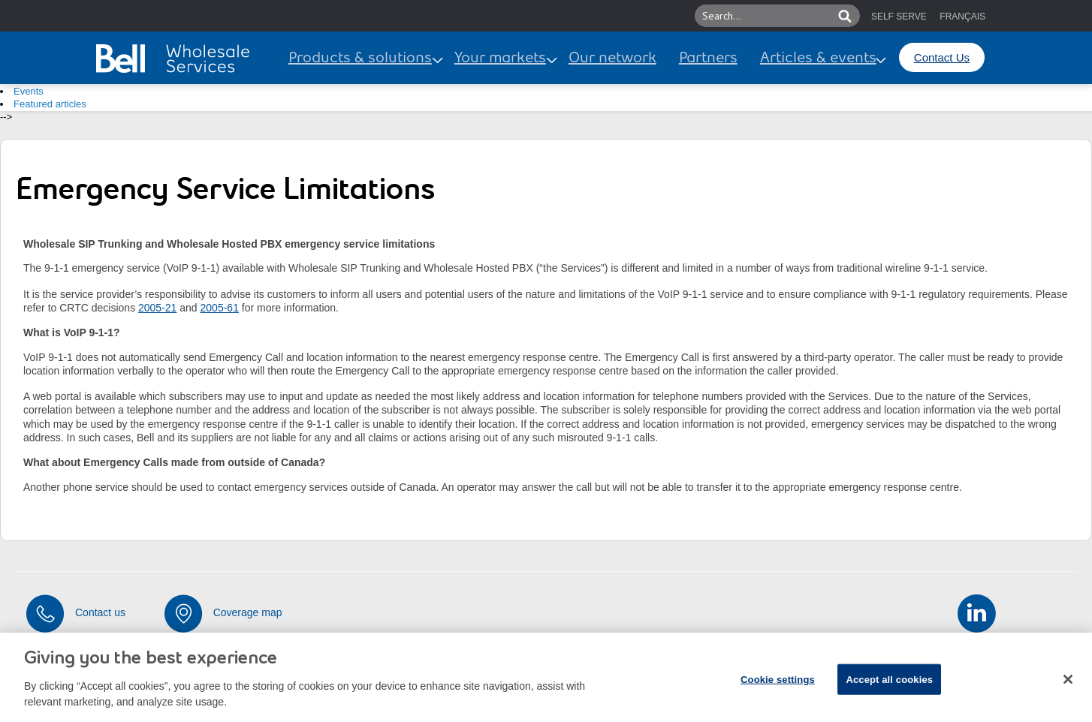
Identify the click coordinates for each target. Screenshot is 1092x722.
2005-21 (157, 308)
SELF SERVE (899, 16)
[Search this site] (766, 16)
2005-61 (220, 308)
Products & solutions (360, 58)
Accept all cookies (889, 685)
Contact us (100, 612)
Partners (708, 58)
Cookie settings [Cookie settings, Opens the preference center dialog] (778, 685)
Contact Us (942, 57)
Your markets (500, 58)
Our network (612, 58)
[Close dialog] (1067, 685)
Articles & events (818, 58)
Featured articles (50, 104)
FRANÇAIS (962, 16)
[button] (824, 16)
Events (29, 91)
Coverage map (247, 612)
